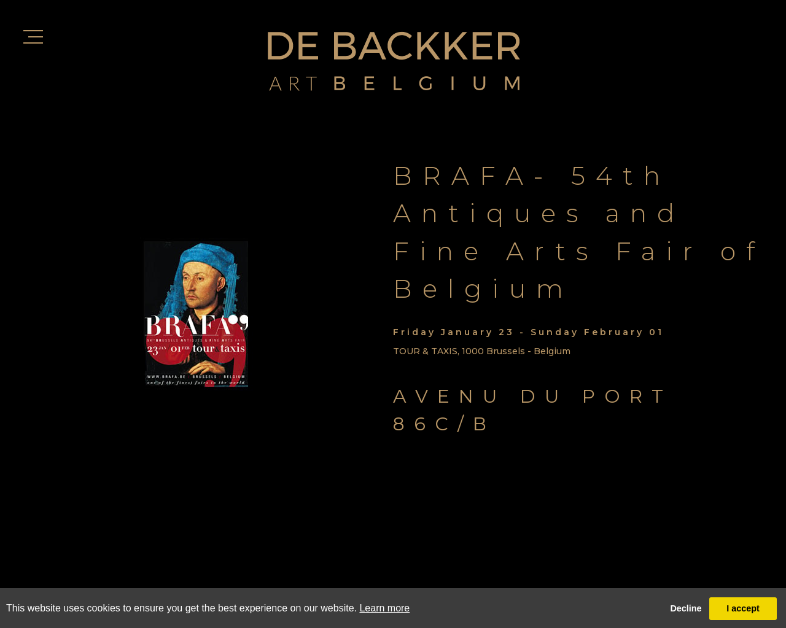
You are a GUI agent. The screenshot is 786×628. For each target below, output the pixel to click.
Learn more (384, 608)
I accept (743, 608)
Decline (685, 608)
